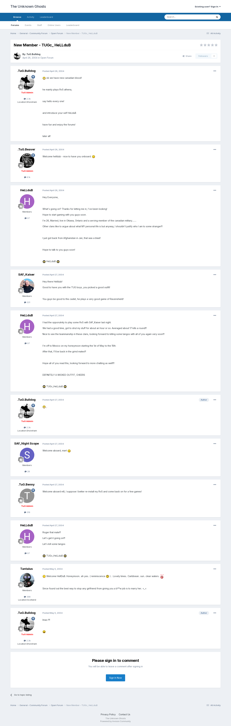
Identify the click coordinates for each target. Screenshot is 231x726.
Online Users (54, 25)
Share (187, 56)
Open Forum (46, 57)
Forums (15, 25)
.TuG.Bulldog (33, 54)
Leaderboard (72, 25)
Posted (53, 71)
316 (27, 512)
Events (28, 25)
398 (27, 596)
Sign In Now (115, 677)
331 (27, 302)
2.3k (27, 98)
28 (27, 471)
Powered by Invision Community (115, 721)
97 (27, 218)
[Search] (180, 17)
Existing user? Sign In (208, 6)
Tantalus (26, 568)
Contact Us (124, 714)
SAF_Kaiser (26, 274)
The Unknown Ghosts (28, 6)
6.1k (27, 177)
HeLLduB (26, 190)
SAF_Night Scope (26, 443)
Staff (39, 25)
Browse (17, 18)
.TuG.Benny (26, 484)
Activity (30, 17)
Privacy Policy (108, 714)
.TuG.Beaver (26, 149)
